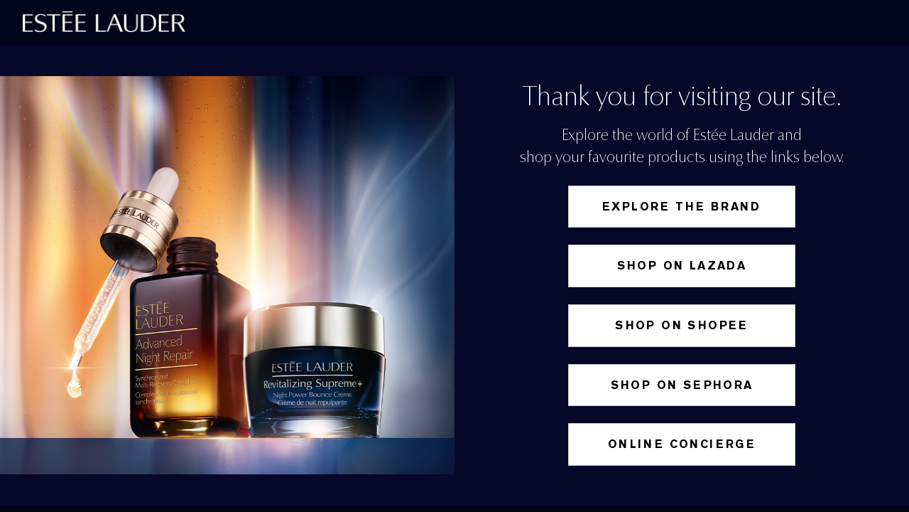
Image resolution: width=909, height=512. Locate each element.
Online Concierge (682, 444)
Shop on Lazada (682, 265)
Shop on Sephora (682, 385)
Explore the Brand (681, 206)
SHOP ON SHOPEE (682, 325)
